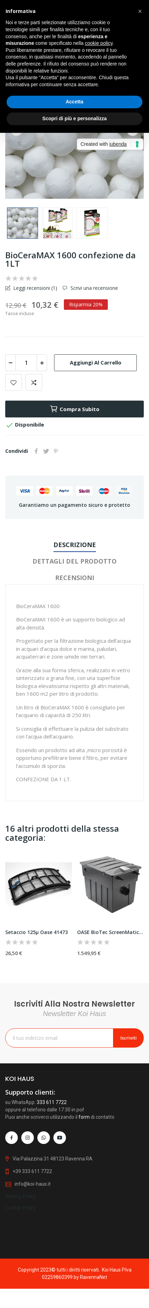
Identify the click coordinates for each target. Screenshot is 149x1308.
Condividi (36, 451)
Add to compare (33, 382)
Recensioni (74, 577)
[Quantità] (26, 362)
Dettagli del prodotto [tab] (74, 561)
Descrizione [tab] (74, 544)
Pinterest (56, 451)
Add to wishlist (13, 382)
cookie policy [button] (98, 43)
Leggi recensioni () (34, 288)
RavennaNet (93, 1277)
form (84, 1174)
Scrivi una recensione (93, 288)
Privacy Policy (20, 1245)
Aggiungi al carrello (95, 362)
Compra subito (74, 409)
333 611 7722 (52, 1160)
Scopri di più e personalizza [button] (74, 118)
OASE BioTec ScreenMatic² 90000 (110, 932)
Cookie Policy (20, 1256)
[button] (140, 11)
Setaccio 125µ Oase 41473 (36, 932)
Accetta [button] (74, 101)
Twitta (46, 451)
